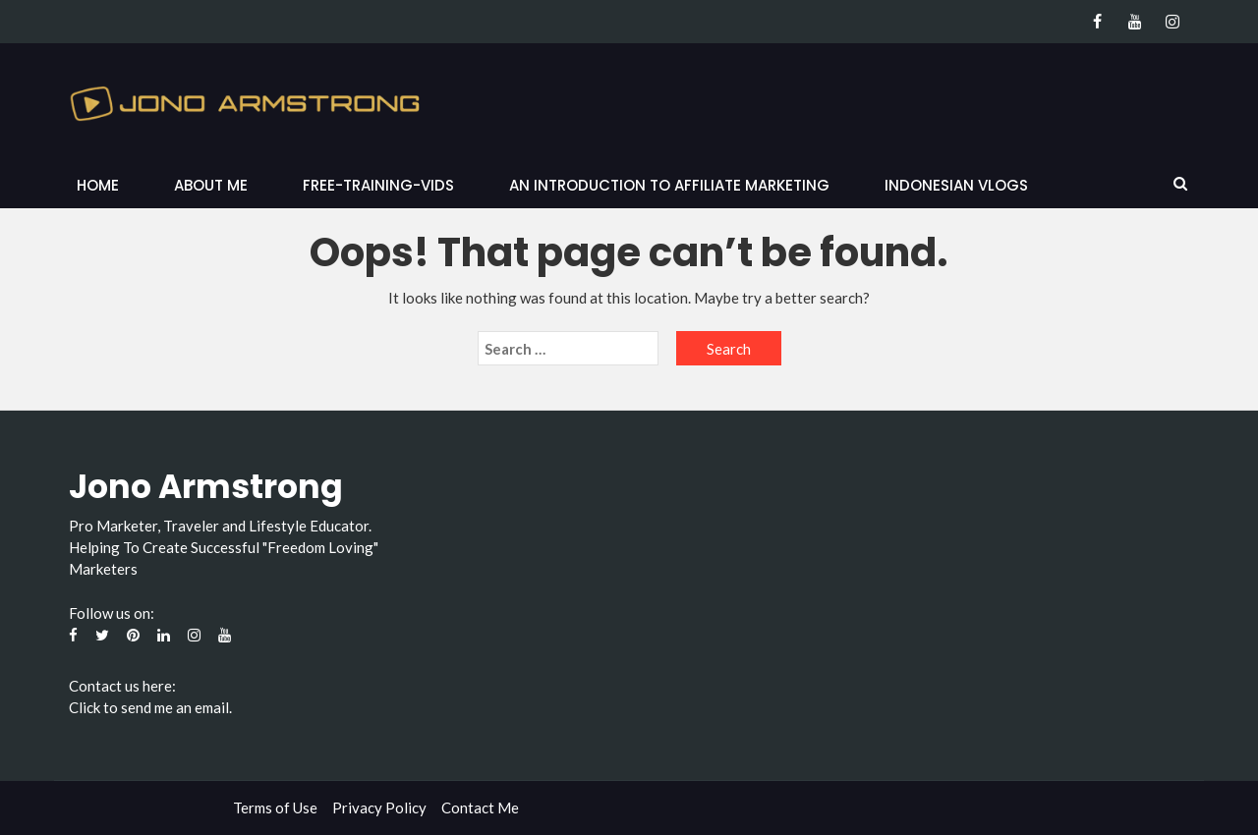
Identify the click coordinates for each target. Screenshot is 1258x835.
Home (98, 185)
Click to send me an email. (150, 707)
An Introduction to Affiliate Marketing (669, 185)
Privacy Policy (379, 807)
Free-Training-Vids (378, 185)
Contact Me (480, 807)
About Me (211, 185)
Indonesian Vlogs (956, 185)
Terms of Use (275, 807)
